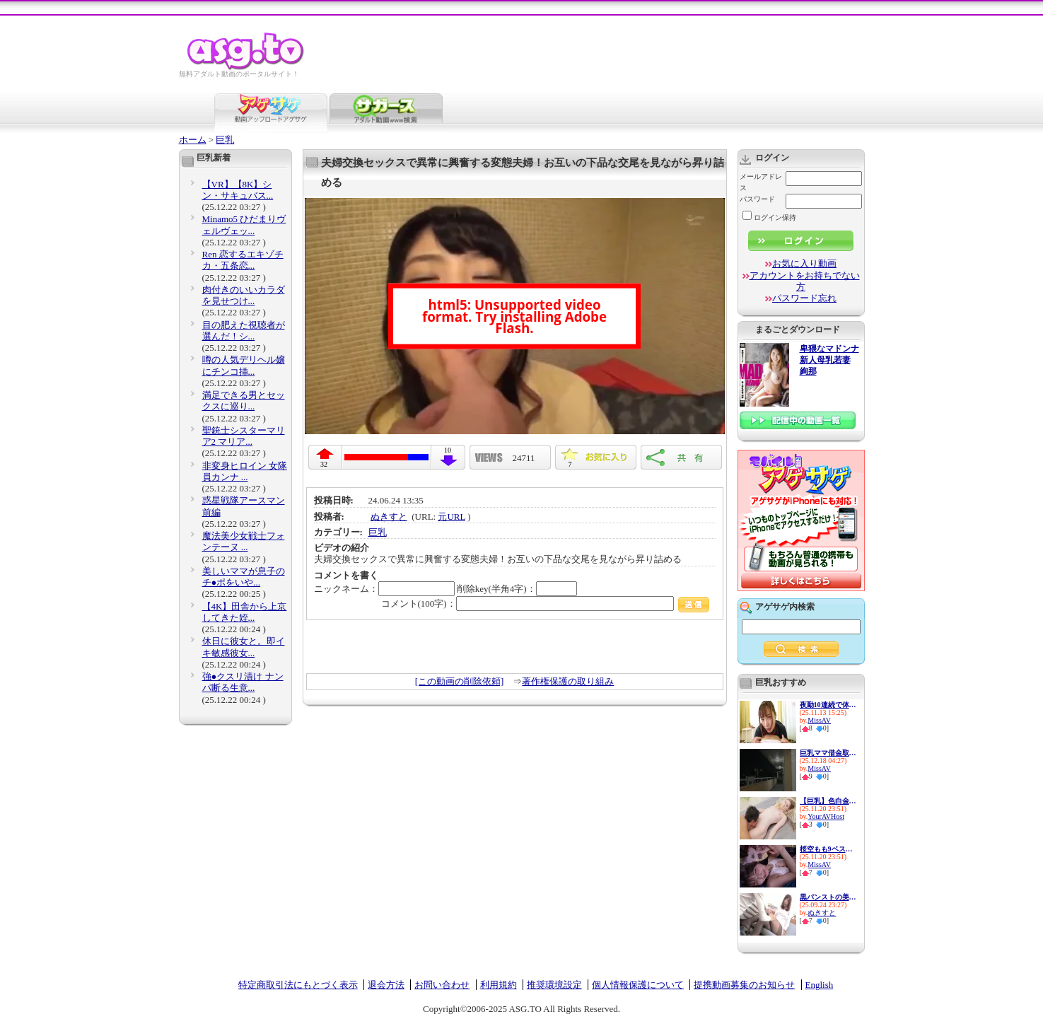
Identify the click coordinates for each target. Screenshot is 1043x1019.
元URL (451, 516)
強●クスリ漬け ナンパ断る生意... (243, 682)
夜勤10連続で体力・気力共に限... (828, 705)
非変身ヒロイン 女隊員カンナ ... (244, 471)
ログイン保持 (769, 217)
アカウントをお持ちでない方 (805, 281)
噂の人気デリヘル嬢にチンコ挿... (243, 365)
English (819, 984)
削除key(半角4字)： (517, 588)
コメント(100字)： (545, 603)
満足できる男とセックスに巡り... (243, 401)
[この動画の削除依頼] (459, 681)
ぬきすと (389, 516)
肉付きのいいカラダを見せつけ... (243, 295)
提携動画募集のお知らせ (744, 984)
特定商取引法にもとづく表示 (298, 984)
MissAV (819, 720)
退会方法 (386, 984)
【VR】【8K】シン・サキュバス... (238, 190)
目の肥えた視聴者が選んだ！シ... (243, 331)
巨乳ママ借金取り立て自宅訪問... (828, 753)
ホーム (192, 139)
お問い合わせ (442, 984)
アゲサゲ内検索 (785, 607)
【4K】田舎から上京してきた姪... (244, 612)
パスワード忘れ (804, 298)
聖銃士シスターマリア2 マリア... (243, 436)
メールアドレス (761, 182)
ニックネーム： (384, 588)
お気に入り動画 (804, 263)
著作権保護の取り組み (568, 681)
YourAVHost (826, 816)
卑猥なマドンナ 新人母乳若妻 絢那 (829, 360)
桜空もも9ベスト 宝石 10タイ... (828, 849)
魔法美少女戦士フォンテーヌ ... (243, 541)
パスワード (757, 199)
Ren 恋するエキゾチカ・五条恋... (243, 260)
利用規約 (498, 984)
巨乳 (225, 139)
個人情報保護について (638, 984)
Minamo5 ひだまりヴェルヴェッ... (244, 224)
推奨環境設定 (554, 984)
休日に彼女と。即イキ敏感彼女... (243, 647)
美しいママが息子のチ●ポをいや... (243, 577)
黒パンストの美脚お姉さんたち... (828, 897)
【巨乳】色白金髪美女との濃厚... (828, 801)
